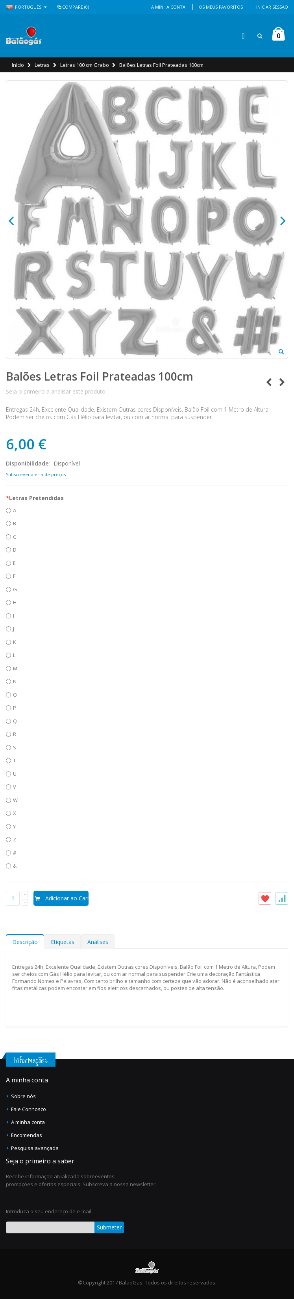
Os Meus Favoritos (221, 7)
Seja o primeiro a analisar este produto (55, 391)
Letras (42, 64)
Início (18, 64)
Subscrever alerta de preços (36, 474)
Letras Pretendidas (35, 498)
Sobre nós (23, 1096)
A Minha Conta (168, 7)
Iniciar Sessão (272, 7)
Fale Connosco (28, 1109)
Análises (97, 942)
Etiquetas (62, 942)
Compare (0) (72, 7)
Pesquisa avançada (35, 1148)
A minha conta (28, 1122)
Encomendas (26, 1135)
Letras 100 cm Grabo (84, 64)
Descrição (25, 942)
